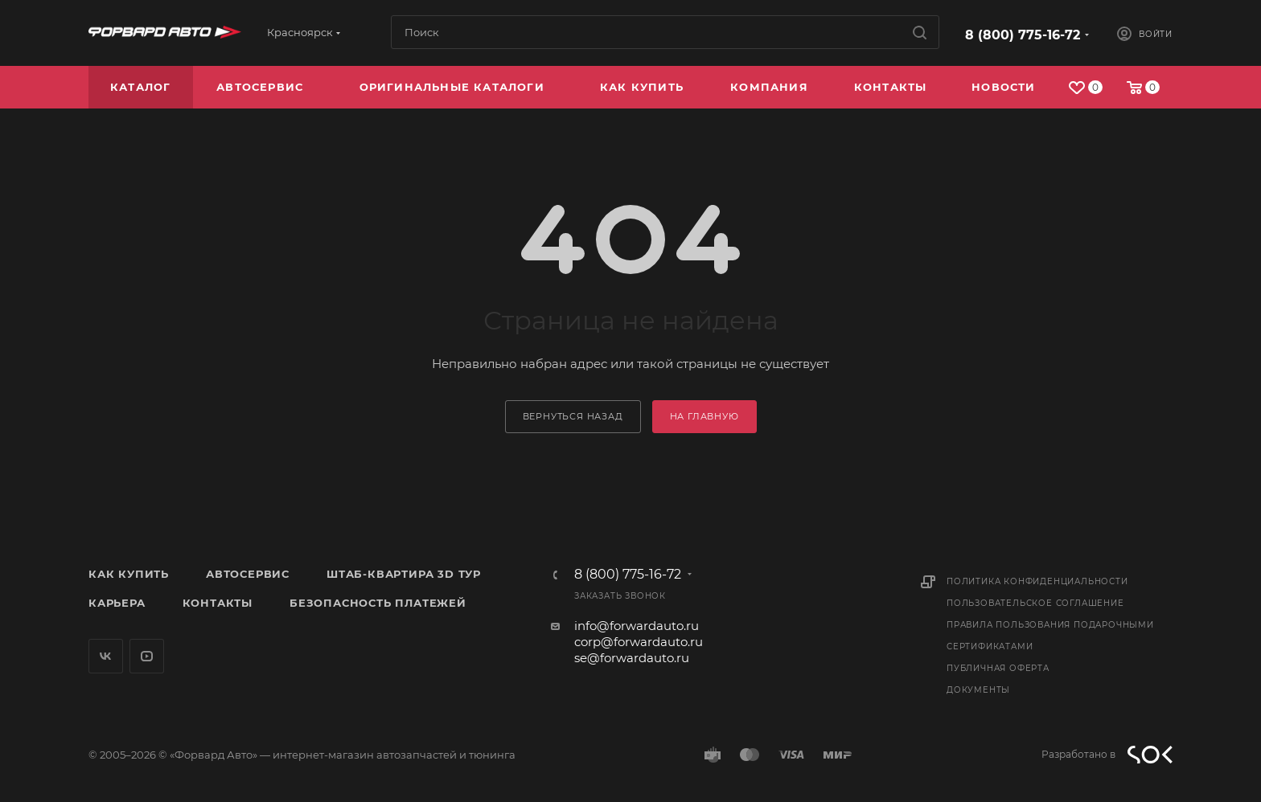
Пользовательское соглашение (1035, 603)
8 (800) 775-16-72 (1022, 35)
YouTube (146, 656)
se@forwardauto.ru (631, 657)
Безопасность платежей (378, 602)
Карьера (117, 602)
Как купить (128, 573)
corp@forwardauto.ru (638, 641)
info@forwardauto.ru (636, 625)
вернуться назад (573, 416)
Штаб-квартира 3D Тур (404, 573)
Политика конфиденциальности (1037, 581)
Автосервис (248, 573)
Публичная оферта (998, 668)
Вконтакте (105, 656)
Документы (978, 690)
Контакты (218, 602)
